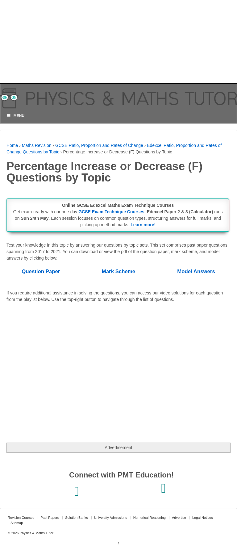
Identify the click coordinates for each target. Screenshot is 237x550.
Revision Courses (21, 517)
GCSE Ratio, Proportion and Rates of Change (99, 145)
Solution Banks (76, 517)
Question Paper (41, 271)
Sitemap (16, 523)
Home (12, 145)
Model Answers (196, 271)
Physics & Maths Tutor (36, 533)
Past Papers (49, 517)
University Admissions (110, 517)
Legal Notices (202, 517)
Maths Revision (37, 145)
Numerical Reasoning (149, 517)
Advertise (179, 517)
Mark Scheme (118, 271)
